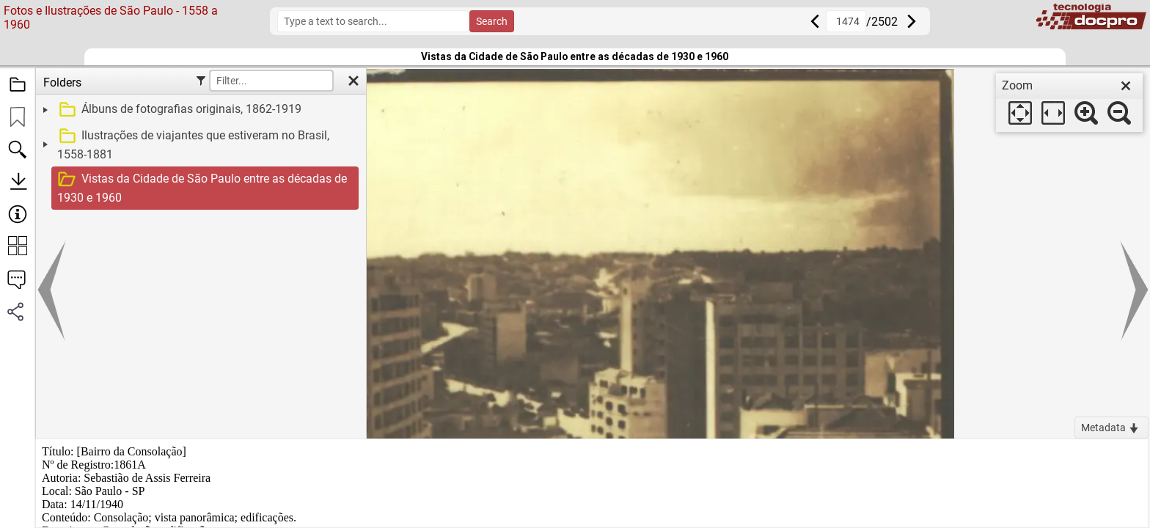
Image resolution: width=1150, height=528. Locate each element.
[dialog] (1069, 102)
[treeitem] (199, 110)
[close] (1126, 86)
